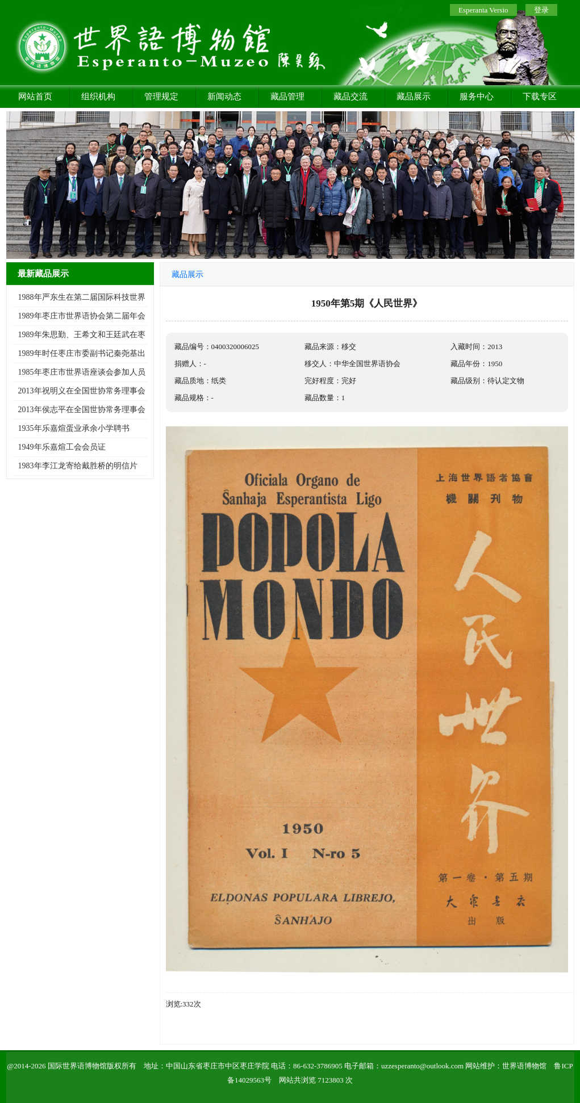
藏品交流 (350, 96)
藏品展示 (414, 96)
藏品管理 (287, 96)
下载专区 (540, 96)
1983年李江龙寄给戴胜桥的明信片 (77, 466)
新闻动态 (224, 96)
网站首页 (35, 96)
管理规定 (161, 96)
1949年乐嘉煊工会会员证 (62, 447)
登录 (541, 10)
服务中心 (477, 96)
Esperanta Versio (483, 10)
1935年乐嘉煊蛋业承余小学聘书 (74, 428)
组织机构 (98, 96)
